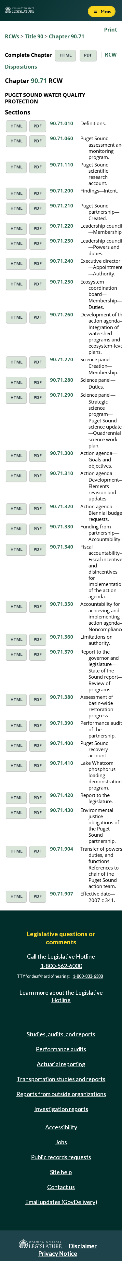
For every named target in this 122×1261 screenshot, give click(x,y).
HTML (66, 55)
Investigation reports (61, 1108)
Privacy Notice (57, 1253)
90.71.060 (61, 138)
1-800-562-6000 (61, 966)
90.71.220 (61, 225)
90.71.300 (61, 453)
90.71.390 (61, 723)
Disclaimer (83, 1246)
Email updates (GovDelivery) (61, 1201)
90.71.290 (61, 395)
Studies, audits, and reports (61, 1034)
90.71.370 (61, 651)
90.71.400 (61, 743)
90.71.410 (61, 763)
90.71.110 (61, 164)
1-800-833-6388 (88, 976)
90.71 (39, 80)
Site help (61, 1171)
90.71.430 (61, 810)
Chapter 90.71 (66, 36)
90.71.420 (61, 795)
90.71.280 (61, 380)
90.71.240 (61, 261)
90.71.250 (61, 281)
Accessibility (61, 1127)
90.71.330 (61, 526)
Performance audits (61, 1049)
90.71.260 (61, 314)
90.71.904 (61, 848)
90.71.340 (61, 546)
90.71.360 (61, 636)
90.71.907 (61, 893)
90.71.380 (61, 697)
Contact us (61, 1186)
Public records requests (61, 1157)
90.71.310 (61, 473)
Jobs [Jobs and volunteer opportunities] (61, 1142)
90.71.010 (61, 123)
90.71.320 (61, 506)
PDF (88, 55)
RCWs (12, 36)
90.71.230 (61, 240)
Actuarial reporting (61, 1064)
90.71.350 (61, 604)
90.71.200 (61, 190)
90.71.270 (61, 359)
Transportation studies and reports (61, 1078)
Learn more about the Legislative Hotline (61, 996)
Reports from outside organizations (61, 1093)
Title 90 (34, 36)
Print (110, 29)
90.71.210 (61, 205)
